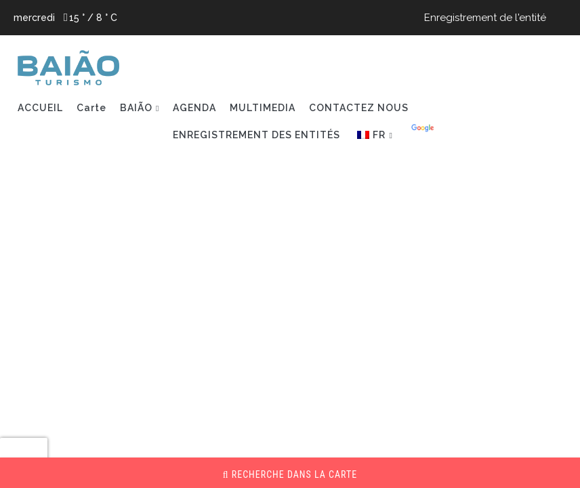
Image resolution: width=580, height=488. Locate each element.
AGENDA (194, 107)
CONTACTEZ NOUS (359, 107)
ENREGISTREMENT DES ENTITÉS (256, 134)
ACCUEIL (40, 107)
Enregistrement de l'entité (485, 18)
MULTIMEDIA (262, 107)
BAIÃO (136, 107)
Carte (91, 107)
